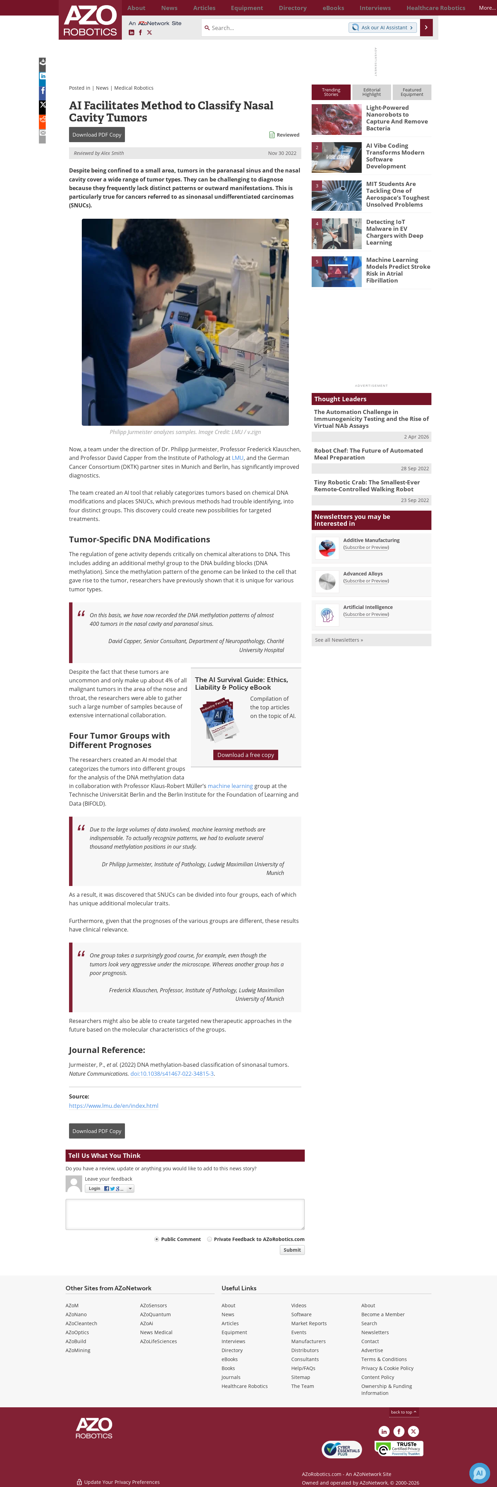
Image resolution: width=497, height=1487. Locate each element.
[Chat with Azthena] (479, 1473)
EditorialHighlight (371, 92)
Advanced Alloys (363, 568)
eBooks (230, 1359)
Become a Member (383, 1314)
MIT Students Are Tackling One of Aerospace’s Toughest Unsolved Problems (394, 193)
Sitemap (300, 1377)
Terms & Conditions (384, 1359)
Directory (232, 1350)
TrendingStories (331, 92)
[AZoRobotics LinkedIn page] (131, 33)
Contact (370, 1341)
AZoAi (146, 1323)
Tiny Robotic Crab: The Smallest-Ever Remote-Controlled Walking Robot (362, 482)
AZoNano (76, 1314)
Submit (292, 1250)
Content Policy (377, 1377)
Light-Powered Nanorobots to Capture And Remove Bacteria (396, 113)
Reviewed (288, 134)
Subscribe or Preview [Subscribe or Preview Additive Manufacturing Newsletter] (366, 542)
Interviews (233, 1341)
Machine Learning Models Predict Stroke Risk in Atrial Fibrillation (398, 265)
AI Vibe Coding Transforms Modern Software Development (396, 151)
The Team (302, 1386)
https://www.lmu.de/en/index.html (113, 1106)
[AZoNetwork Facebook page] (140, 33)
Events (298, 1332)
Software (301, 1314)
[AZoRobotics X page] (149, 33)
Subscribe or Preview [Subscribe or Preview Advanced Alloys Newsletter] (366, 576)
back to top (404, 1412)
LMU (238, 458)
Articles (230, 1323)
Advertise (372, 1350)
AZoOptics (77, 1332)
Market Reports (309, 1323)
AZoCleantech (81, 1323)
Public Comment (181, 1239)
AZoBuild (76, 1341)
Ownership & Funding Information (386, 1389)
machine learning (230, 786)
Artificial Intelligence (368, 602)
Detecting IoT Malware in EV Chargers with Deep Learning (395, 227)
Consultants (305, 1359)
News (102, 88)
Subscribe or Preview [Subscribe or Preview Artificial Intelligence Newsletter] (366, 609)
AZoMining (78, 1350)
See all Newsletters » (339, 635)
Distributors (305, 1350)
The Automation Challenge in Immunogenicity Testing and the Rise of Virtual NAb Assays (366, 417)
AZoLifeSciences (158, 1341)
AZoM (72, 1305)
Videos (298, 1305)
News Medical (156, 1332)
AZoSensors (153, 1305)
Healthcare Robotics (245, 1386)
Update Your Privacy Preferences (118, 1478)
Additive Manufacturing (371, 535)
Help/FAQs (303, 1368)
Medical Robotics (134, 88)
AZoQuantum (155, 1314)
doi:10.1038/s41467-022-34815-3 (172, 1073)
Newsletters (375, 1332)
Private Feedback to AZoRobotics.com (259, 1239)
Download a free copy (245, 755)
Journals (231, 1377)
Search (369, 1323)
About (228, 1305)
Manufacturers (308, 1341)
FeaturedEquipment (412, 92)
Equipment (234, 1332)
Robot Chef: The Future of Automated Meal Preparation (370, 451)
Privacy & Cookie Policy (387, 1368)
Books (228, 1368)
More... (424, 7)
